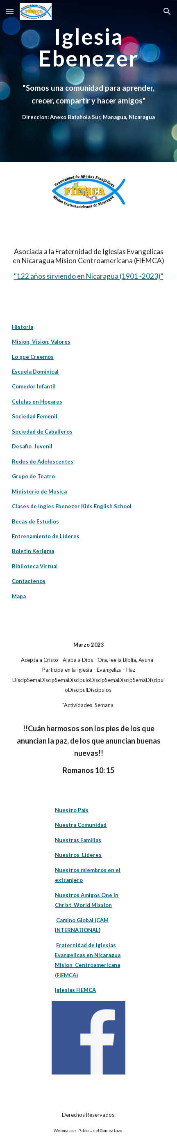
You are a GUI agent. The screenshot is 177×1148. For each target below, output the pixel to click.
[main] (88, 81)
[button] (10, 11)
